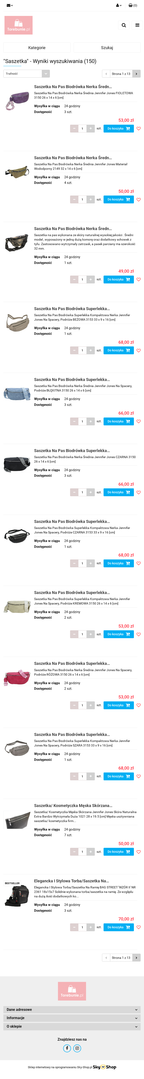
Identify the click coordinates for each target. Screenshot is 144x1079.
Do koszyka (119, 128)
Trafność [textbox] (12, 73)
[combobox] (26, 74)
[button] (133, 5)
